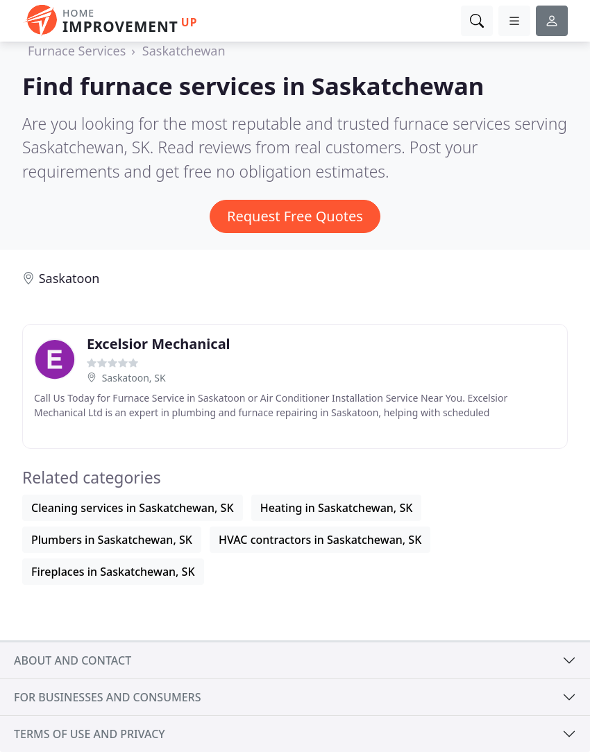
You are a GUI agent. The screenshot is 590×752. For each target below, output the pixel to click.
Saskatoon (69, 278)
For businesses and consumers (107, 697)
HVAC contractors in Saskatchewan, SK (320, 539)
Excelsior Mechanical (158, 343)
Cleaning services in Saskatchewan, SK (132, 507)
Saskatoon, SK (134, 377)
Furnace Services (77, 50)
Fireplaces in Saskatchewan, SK (113, 571)
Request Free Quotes (295, 216)
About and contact (72, 660)
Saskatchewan (184, 50)
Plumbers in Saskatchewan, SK (111, 539)
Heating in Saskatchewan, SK (336, 507)
